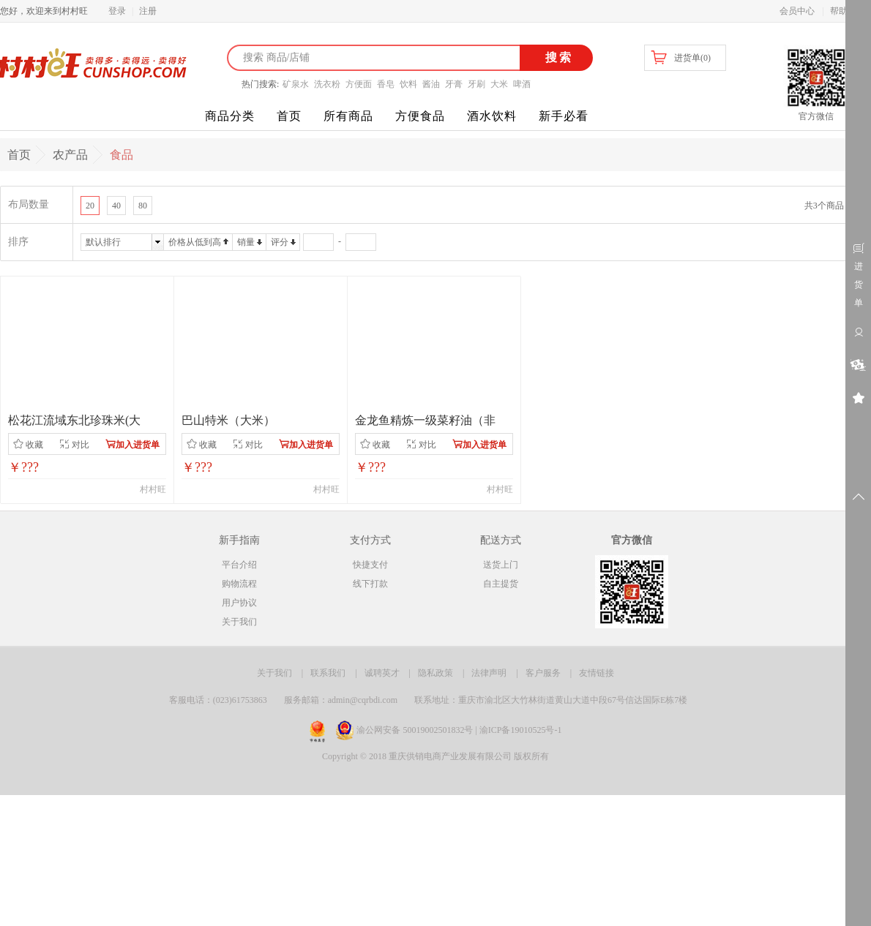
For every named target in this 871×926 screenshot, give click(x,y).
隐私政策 (435, 673)
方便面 (358, 84)
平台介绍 (239, 565)
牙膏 (454, 84)
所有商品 (348, 116)
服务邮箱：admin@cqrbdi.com (340, 700)
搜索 (556, 57)
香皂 (386, 84)
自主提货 (500, 584)
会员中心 (797, 11)
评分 (279, 242)
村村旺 (153, 489)
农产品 (70, 154)
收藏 (28, 444)
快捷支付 (370, 565)
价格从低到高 (194, 242)
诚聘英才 (382, 673)
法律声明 (488, 673)
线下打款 (370, 584)
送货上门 (500, 565)
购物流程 (239, 584)
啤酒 (522, 84)
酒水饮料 (492, 116)
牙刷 (476, 84)
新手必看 (563, 116)
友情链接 (596, 673)
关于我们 (239, 622)
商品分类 (230, 116)
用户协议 (239, 603)
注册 (148, 11)
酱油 (431, 84)
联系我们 (327, 673)
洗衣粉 (327, 84)
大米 (499, 84)
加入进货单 (132, 444)
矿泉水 (296, 84)
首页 (289, 116)
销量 (246, 242)
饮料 (408, 84)
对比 (74, 444)
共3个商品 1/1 (830, 205)
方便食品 (420, 116)
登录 (117, 11)
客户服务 (543, 673)
